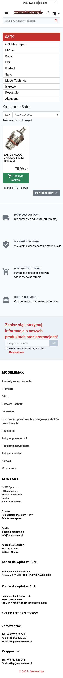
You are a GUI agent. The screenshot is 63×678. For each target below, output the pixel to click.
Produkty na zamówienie (16, 381)
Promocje (7, 388)
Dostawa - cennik (12, 404)
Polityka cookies (12, 453)
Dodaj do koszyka (15, 178)
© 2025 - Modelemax (31, 671)
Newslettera (16, 352)
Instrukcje (8, 411)
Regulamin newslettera (15, 445)
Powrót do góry (46, 193)
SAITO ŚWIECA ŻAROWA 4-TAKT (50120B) (14, 157)
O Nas (5, 396)
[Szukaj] (31, 20)
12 (6, 114)
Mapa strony (9, 468)
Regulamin (8, 430)
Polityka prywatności (14, 438)
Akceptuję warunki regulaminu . (27, 350)
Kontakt (6, 461)
